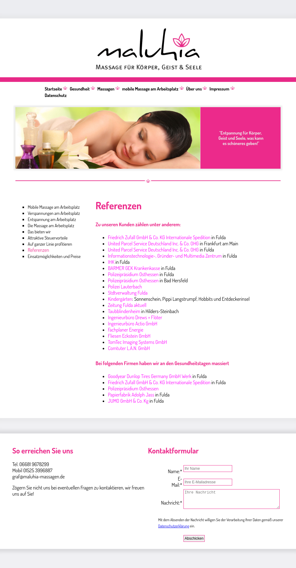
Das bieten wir (39, 231)
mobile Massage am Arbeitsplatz (150, 88)
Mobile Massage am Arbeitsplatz (54, 207)
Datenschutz (56, 95)
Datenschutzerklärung (173, 529)
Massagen (105, 88)
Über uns (194, 88)
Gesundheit (80, 88)
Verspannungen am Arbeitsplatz (54, 213)
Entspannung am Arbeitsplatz (52, 219)
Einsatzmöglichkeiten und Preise (54, 256)
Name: (167, 468)
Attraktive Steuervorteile (48, 237)
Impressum (219, 88)
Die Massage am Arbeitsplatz (51, 225)
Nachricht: (166, 501)
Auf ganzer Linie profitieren (50, 244)
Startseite (53, 88)
